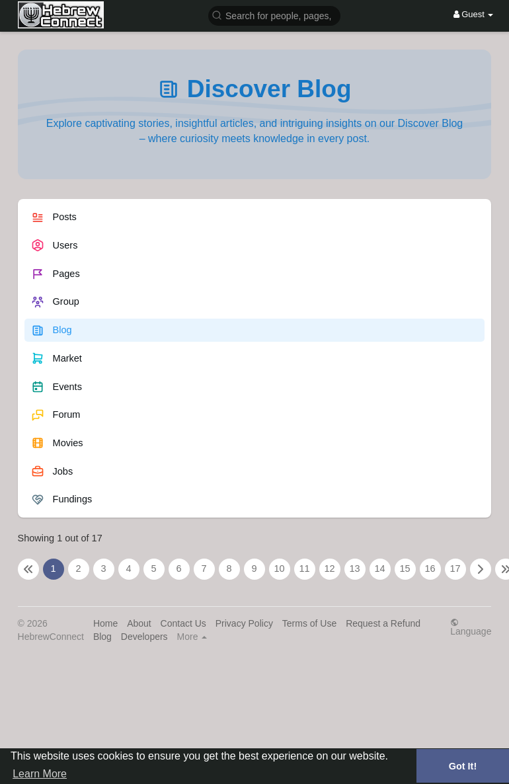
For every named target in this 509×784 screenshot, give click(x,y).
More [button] (192, 636)
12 (329, 568)
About (139, 623)
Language (470, 627)
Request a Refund (383, 623)
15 (404, 568)
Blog (102, 636)
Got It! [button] (463, 766)
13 (354, 568)
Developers (144, 636)
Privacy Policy (244, 623)
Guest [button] (473, 14)
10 (279, 568)
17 (455, 568)
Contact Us (183, 623)
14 (379, 568)
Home (105, 623)
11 (304, 568)
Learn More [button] (40, 773)
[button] (274, 15)
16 (429, 568)
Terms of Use (309, 623)
